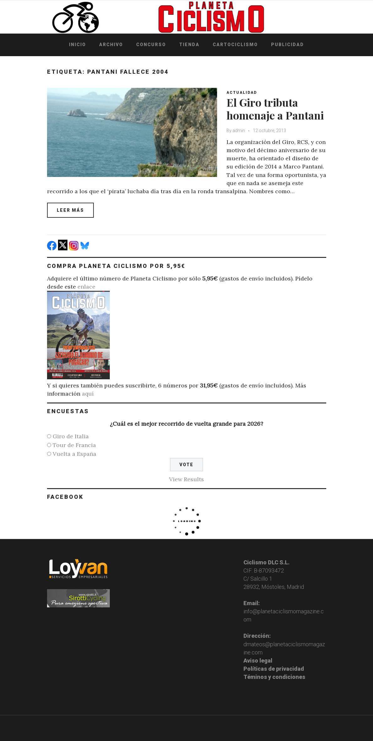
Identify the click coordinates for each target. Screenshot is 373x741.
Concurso (151, 44)
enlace (86, 286)
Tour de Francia (74, 445)
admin (238, 130)
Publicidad (287, 44)
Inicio (77, 44)
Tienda (189, 44)
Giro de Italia (71, 436)
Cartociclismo (235, 44)
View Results (186, 479)
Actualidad (241, 92)
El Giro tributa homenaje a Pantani (275, 108)
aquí (88, 393)
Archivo (111, 44)
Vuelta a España (74, 453)
